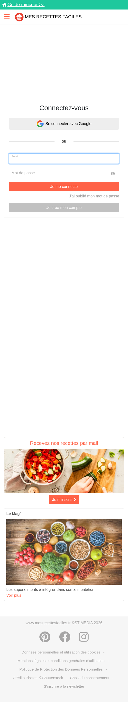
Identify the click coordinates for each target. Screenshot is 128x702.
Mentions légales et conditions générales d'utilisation (61, 661)
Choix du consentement (89, 678)
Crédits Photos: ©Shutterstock (38, 678)
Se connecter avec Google (64, 123)
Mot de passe (23, 173)
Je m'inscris (64, 499)
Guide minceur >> (26, 4)
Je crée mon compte (64, 207)
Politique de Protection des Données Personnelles (61, 669)
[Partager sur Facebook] (64, 637)
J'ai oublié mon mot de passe (94, 196)
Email (14, 156)
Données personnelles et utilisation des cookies (61, 652)
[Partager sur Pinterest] (44, 637)
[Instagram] (84, 637)
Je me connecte (64, 187)
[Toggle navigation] (7, 17)
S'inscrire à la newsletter (64, 686)
